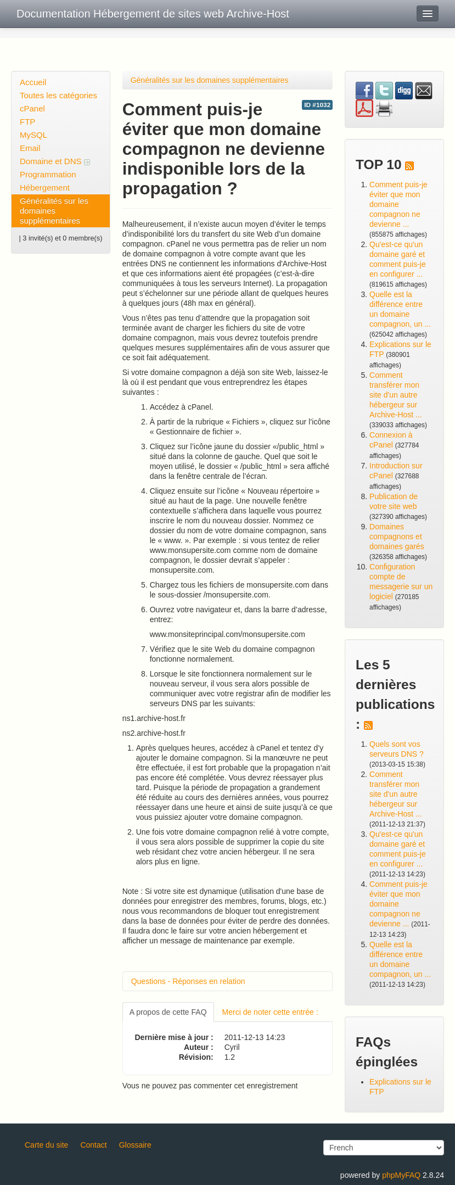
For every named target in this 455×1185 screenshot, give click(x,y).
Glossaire (135, 1145)
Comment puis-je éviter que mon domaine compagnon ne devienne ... (398, 204)
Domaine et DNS (55, 161)
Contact (93, 1145)
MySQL (33, 134)
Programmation (48, 174)
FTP (27, 121)
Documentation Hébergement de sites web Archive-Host (152, 14)
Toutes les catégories (58, 95)
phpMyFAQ (401, 1175)
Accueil (33, 82)
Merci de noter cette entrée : (270, 1012)
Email (30, 148)
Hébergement (45, 187)
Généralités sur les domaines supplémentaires (54, 210)
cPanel (32, 108)
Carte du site (46, 1145)
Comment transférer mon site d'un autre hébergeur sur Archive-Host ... (395, 395)
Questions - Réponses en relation (188, 981)
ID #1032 (317, 105)
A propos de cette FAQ (168, 1012)
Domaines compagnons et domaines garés (396, 536)
